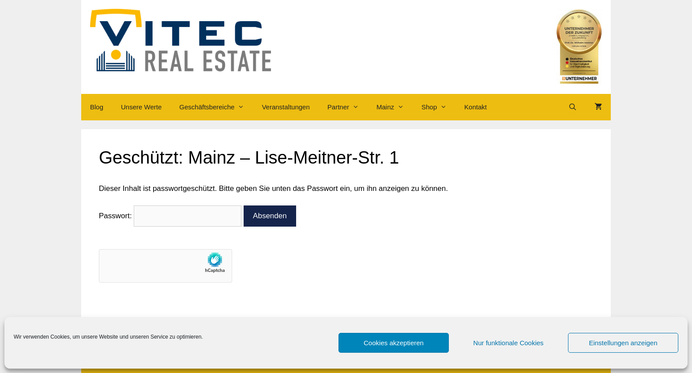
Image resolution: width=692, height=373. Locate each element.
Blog (96, 107)
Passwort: (170, 216)
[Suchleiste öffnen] (573, 107)
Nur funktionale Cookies (508, 343)
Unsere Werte (141, 107)
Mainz (394, 107)
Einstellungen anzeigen (623, 343)
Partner (347, 107)
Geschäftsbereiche (216, 107)
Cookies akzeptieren (394, 343)
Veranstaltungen (285, 107)
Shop (438, 107)
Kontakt (475, 107)
